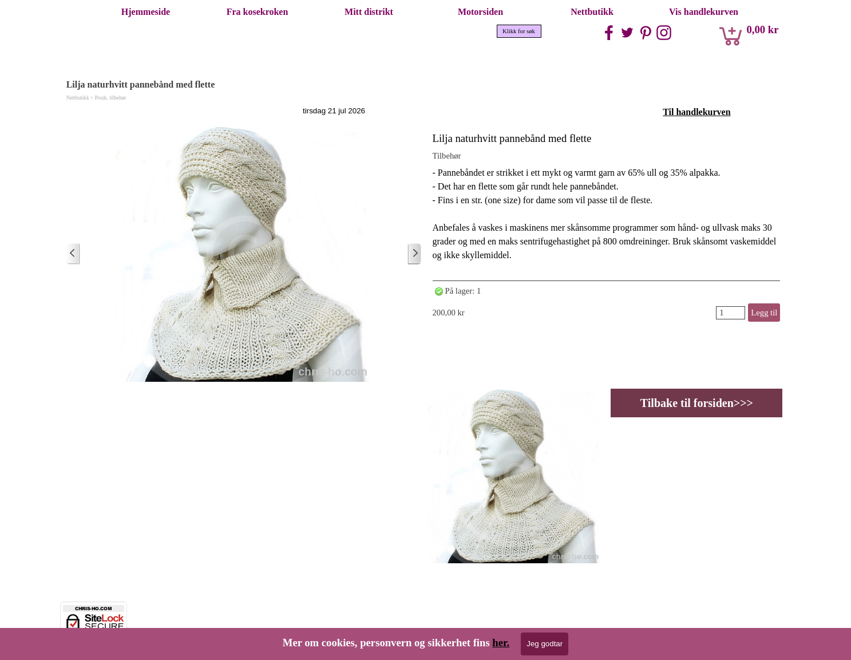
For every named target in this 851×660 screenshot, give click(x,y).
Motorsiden (480, 12)
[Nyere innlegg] (73, 253)
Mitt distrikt (369, 12)
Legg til (764, 312)
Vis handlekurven (703, 12)
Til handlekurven (696, 112)
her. (500, 643)
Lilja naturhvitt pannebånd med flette (512, 138)
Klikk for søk (518, 31)
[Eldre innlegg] (414, 253)
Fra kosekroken (257, 12)
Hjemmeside (145, 12)
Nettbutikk (592, 12)
